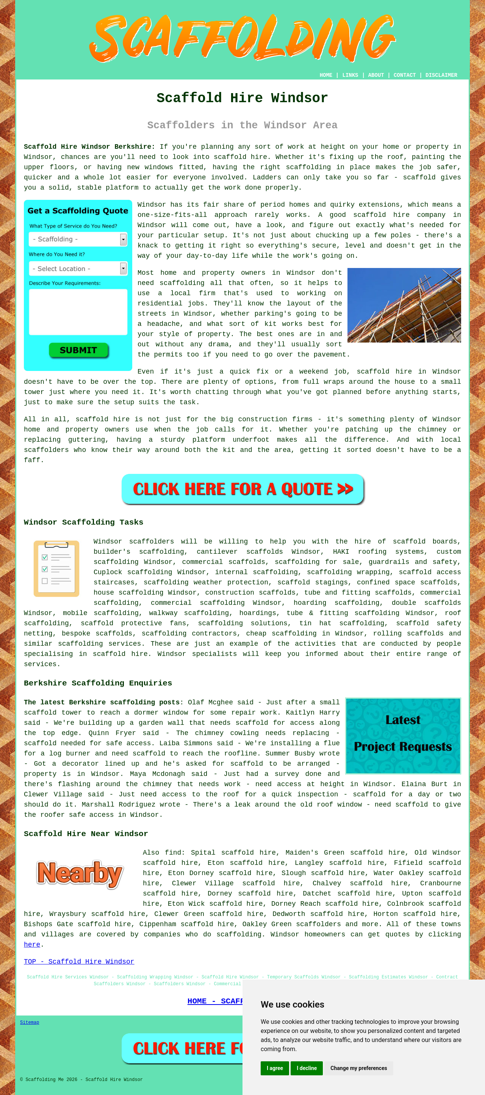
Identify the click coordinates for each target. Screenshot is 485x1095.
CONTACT (405, 75)
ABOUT (376, 75)
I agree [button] (275, 1068)
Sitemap (29, 1022)
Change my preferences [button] (358, 1068)
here (32, 945)
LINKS (350, 75)
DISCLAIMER (441, 75)
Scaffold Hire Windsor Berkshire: (89, 147)
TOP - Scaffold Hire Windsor (79, 962)
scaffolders (151, 541)
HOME (326, 75)
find (173, 853)
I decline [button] (307, 1068)
